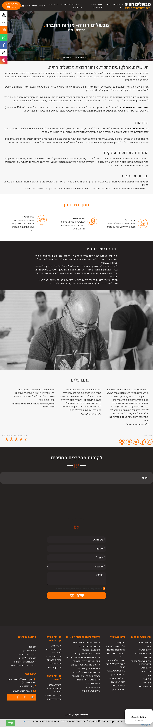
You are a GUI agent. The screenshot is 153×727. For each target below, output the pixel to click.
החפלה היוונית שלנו (117, 678)
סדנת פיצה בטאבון (54, 660)
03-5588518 (26, 686)
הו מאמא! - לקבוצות (27, 658)
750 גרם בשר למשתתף (115, 646)
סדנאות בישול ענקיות (91, 691)
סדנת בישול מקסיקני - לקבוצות (86, 672)
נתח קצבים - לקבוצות (91, 649)
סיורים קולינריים (93, 687)
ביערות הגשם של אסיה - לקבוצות (86, 676)
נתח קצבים (120, 642)
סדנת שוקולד (56, 663)
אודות (27, 5)
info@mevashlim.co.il (22, 691)
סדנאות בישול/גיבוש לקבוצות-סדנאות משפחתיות (65, 6)
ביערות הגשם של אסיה (115, 670)
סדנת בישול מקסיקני (116, 660)
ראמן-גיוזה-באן (118, 689)
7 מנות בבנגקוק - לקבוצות (25, 661)
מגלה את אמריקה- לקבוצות (88, 668)
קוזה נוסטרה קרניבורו (116, 649)
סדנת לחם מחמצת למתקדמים (54, 651)
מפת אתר (147, 682)
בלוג (149, 675)
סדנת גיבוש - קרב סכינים (89, 646)
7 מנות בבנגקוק (29, 650)
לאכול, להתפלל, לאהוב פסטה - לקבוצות (83, 657)
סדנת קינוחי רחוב (54, 667)
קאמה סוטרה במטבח (27, 654)
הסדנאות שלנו (141, 128)
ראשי (88, 57)
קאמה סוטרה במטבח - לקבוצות (23, 665)
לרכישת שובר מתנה (11, 5)
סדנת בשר (146, 657)
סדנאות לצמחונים (54, 699)
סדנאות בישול (145, 649)
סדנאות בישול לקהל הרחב (115, 6)
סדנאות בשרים (55, 684)
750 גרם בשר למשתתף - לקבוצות (85, 664)
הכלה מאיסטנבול (118, 682)
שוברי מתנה (146, 671)
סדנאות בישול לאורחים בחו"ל (87, 679)
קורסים (42, 5)
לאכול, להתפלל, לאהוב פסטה (115, 665)
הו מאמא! (32, 646)
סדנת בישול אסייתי (53, 695)
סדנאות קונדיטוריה (143, 653)
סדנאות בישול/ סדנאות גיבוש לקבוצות (141, 662)
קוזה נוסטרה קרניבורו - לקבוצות (86, 661)
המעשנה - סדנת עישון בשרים (116, 655)
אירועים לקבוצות (93, 683)
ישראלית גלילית (118, 685)
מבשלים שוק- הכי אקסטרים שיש (86, 642)
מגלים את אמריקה (117, 674)
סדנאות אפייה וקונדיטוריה (97, 6)
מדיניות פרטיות (144, 686)
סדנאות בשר (145, 667)
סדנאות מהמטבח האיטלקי (54, 690)
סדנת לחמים (56, 645)
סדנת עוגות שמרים (54, 656)
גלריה (34, 5)
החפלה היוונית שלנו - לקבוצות (87, 653)
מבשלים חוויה (145, 642)
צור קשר (147, 679)
